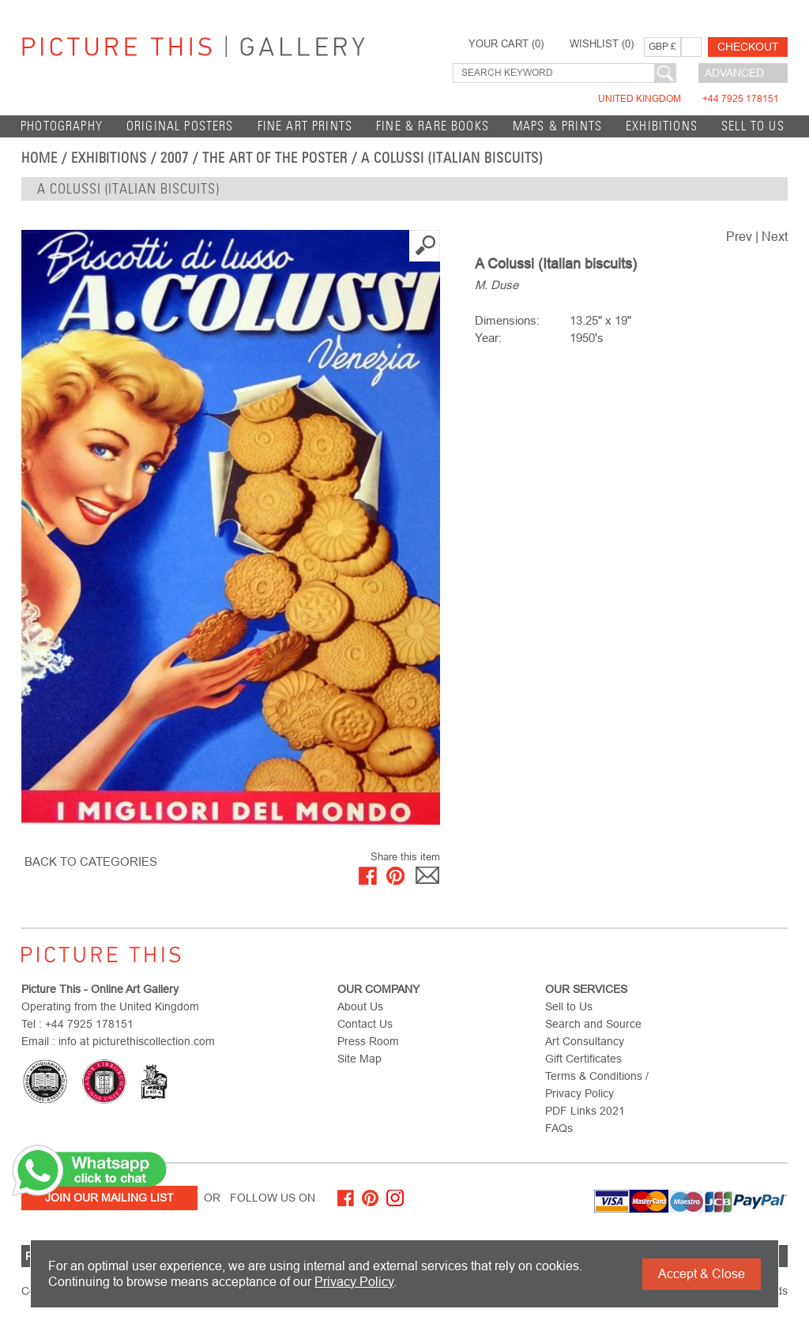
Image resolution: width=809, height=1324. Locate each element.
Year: (488, 337)
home (39, 158)
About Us (360, 1006)
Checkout (748, 46)
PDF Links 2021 (585, 1110)
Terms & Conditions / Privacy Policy (597, 1085)
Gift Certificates (583, 1058)
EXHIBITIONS (662, 126)
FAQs (559, 1128)
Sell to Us (753, 126)
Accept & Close (701, 1274)
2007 (174, 158)
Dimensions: (507, 320)
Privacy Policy (353, 1281)
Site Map (359, 1058)
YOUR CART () (506, 44)
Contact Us (365, 1023)
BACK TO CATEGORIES (90, 861)
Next (775, 236)
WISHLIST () (602, 44)
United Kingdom (688, 98)
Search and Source (593, 1023)
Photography (62, 126)
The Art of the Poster (275, 158)
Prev (739, 236)
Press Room (368, 1041)
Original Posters (180, 126)
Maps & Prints (557, 126)
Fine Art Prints (305, 126)
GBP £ (662, 46)
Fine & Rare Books (432, 126)
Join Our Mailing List (109, 1197)
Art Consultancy (584, 1041)
